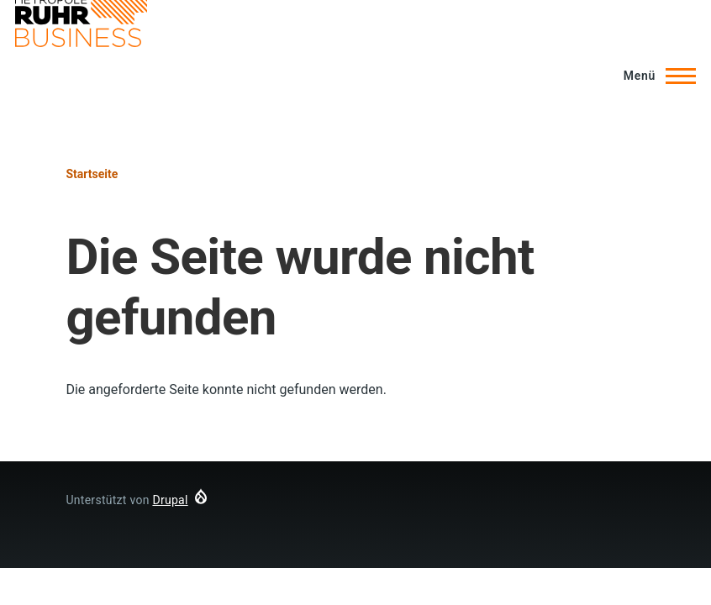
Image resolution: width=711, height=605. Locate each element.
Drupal (169, 500)
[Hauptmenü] (654, 75)
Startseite (92, 174)
